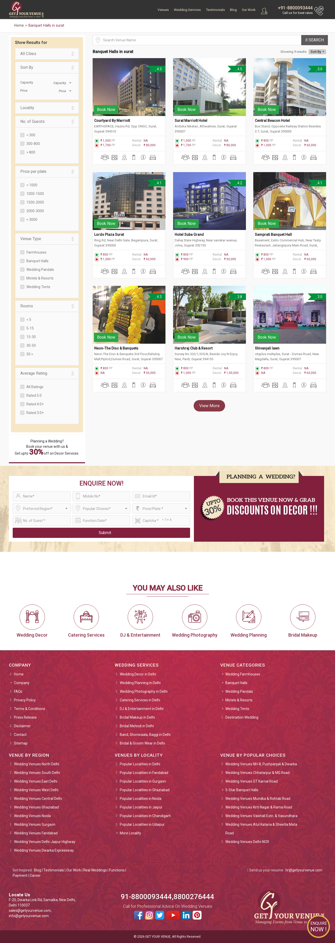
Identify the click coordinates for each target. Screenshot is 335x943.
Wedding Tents (38, 287)
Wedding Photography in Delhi (144, 691)
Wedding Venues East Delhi (35, 781)
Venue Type (47, 238)
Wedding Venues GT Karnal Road (251, 781)
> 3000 (31, 220)
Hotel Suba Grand (189, 233)
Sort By (47, 67)
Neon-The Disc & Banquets (116, 346)
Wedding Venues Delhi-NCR (247, 842)
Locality (47, 107)
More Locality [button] (130, 833)
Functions (117, 870)
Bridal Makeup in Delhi (137, 717)
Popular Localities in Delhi (140, 764)
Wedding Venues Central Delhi (38, 799)
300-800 (33, 144)
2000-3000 (35, 211)
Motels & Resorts (40, 278)
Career (35, 875)
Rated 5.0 (34, 395)
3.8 (238, 295)
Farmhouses (36, 252)
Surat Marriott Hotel (191, 120)
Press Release (25, 717)
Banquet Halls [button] (236, 683)
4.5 (238, 69)
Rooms (47, 306)
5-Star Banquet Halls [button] (241, 790)
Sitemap (21, 743)
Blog (233, 10)
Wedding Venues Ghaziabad (36, 807)
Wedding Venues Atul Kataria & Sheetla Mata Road (261, 828)
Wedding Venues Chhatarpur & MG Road (257, 773)
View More (209, 403)
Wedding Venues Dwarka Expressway (44, 850)
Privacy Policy (25, 700)
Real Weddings (95, 870)
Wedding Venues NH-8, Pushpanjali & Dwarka (261, 764)
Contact (20, 735)
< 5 (28, 320)
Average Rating (47, 373)
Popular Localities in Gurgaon (143, 781)
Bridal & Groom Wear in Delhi (142, 743)
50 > (29, 354)
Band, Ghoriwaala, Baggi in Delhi (145, 735)
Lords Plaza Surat (109, 233)
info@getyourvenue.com (29, 916)
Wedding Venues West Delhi (36, 790)
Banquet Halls (37, 261)
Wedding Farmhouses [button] (242, 674)
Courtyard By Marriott (112, 120)
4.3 (158, 69)
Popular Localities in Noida (140, 799)
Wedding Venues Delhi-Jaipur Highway (44, 842)
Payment (20, 875)
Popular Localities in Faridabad (144, 773)
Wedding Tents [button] (237, 709)
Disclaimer (22, 726)
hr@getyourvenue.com (304, 870)
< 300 (30, 135)
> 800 (30, 152)
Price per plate (47, 171)
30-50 (31, 345)
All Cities (47, 53)
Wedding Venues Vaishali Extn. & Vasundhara (261, 816)
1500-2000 (35, 202)
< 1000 (31, 185)
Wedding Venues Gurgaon (34, 824)
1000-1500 (35, 194)
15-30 (31, 337)
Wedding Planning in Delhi (140, 683)
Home (19, 674)
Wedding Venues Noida (32, 816)
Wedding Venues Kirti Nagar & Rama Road (258, 807)
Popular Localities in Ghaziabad (145, 790)
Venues (163, 10)
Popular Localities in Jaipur (141, 807)
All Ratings (34, 387)
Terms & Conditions (29, 709)
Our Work (249, 10)
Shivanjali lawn (267, 346)
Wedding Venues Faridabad (36, 833)
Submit (105, 532)
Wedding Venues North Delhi (36, 764)
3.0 (318, 69)
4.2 (238, 182)
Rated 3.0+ (35, 413)
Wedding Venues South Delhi (37, 773)
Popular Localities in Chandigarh (145, 816)
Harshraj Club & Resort (193, 346)
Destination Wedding (241, 717)
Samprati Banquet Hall (273, 233)
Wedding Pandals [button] (239, 691)
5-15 (30, 328)
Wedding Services (187, 10)
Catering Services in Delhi (140, 700)
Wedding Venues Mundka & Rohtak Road (257, 799)
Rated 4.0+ (35, 404)
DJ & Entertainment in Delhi (141, 709)
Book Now (106, 108)
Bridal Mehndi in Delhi (137, 726)
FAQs (18, 691)
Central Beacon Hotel (272, 120)
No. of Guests (47, 121)
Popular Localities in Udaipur (142, 824)
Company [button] (21, 683)
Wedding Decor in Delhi (138, 674)
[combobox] (60, 82)
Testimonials (215, 10)
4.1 (158, 182)
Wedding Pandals (40, 270)
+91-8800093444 (295, 7)
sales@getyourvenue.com (30, 910)
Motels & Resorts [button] (239, 700)
